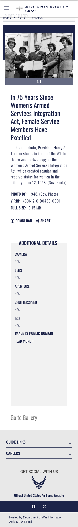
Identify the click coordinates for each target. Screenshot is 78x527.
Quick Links (15, 442)
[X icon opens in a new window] (44, 507)
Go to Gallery (24, 417)
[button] (6, 8)
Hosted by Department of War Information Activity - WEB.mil (35, 519)
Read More (23, 341)
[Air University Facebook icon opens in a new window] (33, 507)
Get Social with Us (39, 471)
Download (21, 220)
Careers (13, 453)
